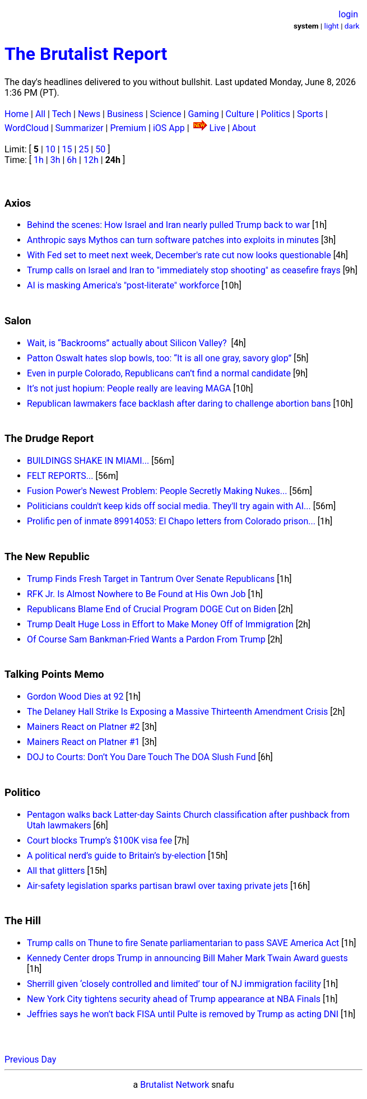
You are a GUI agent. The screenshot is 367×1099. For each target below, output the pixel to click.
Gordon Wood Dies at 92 (75, 696)
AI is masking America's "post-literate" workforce (123, 285)
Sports (310, 114)
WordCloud (26, 128)
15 (67, 149)
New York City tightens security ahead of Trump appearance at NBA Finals (173, 999)
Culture (240, 114)
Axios (17, 203)
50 (100, 149)
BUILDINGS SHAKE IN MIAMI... (88, 460)
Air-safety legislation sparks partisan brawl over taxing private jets (157, 886)
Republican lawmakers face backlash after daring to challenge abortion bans (179, 403)
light (331, 25)
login (348, 14)
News (89, 114)
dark (352, 25)
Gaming (203, 114)
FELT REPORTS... (60, 476)
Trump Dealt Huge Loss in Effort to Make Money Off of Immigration (160, 624)
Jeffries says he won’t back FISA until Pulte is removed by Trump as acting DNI (182, 1014)
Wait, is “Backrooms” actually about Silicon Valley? (128, 343)
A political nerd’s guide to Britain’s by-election (116, 855)
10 (50, 149)
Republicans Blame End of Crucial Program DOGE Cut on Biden (151, 609)
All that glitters (56, 870)
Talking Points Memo (54, 674)
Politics (275, 114)
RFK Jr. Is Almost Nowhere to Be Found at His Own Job (136, 594)
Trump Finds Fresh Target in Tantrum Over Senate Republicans (151, 579)
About (244, 128)
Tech (61, 114)
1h (39, 160)
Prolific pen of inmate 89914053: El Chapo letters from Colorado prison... (171, 521)
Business (125, 114)
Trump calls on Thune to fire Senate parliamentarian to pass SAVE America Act (183, 943)
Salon (17, 321)
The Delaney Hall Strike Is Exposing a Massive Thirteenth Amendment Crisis (177, 711)
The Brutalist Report (85, 53)
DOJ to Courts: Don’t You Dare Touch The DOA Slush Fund (141, 757)
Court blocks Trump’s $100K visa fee (99, 840)
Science (166, 114)
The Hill (22, 921)
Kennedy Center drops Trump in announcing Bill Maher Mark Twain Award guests (187, 958)
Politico (22, 792)
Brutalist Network (174, 1084)
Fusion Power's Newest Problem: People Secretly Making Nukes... (157, 491)
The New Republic (47, 557)
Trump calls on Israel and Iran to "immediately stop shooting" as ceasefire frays (184, 270)
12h (91, 160)
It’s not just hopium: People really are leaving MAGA (129, 388)
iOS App (169, 128)
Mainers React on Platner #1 (83, 742)
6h (72, 160)
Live (218, 128)
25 (83, 149)
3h (55, 160)
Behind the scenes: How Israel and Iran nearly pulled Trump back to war (168, 225)
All (40, 114)
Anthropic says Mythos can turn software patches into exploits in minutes (173, 240)
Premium (128, 128)
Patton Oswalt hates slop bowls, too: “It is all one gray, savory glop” (159, 358)
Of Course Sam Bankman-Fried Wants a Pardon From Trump (146, 639)
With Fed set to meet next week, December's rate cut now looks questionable (179, 255)
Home (16, 114)
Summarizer (79, 128)
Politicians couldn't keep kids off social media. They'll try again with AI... (169, 506)
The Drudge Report (49, 438)
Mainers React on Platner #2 (83, 726)
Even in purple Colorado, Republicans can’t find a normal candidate (159, 373)
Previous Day (30, 1059)
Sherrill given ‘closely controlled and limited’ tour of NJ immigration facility (174, 984)
